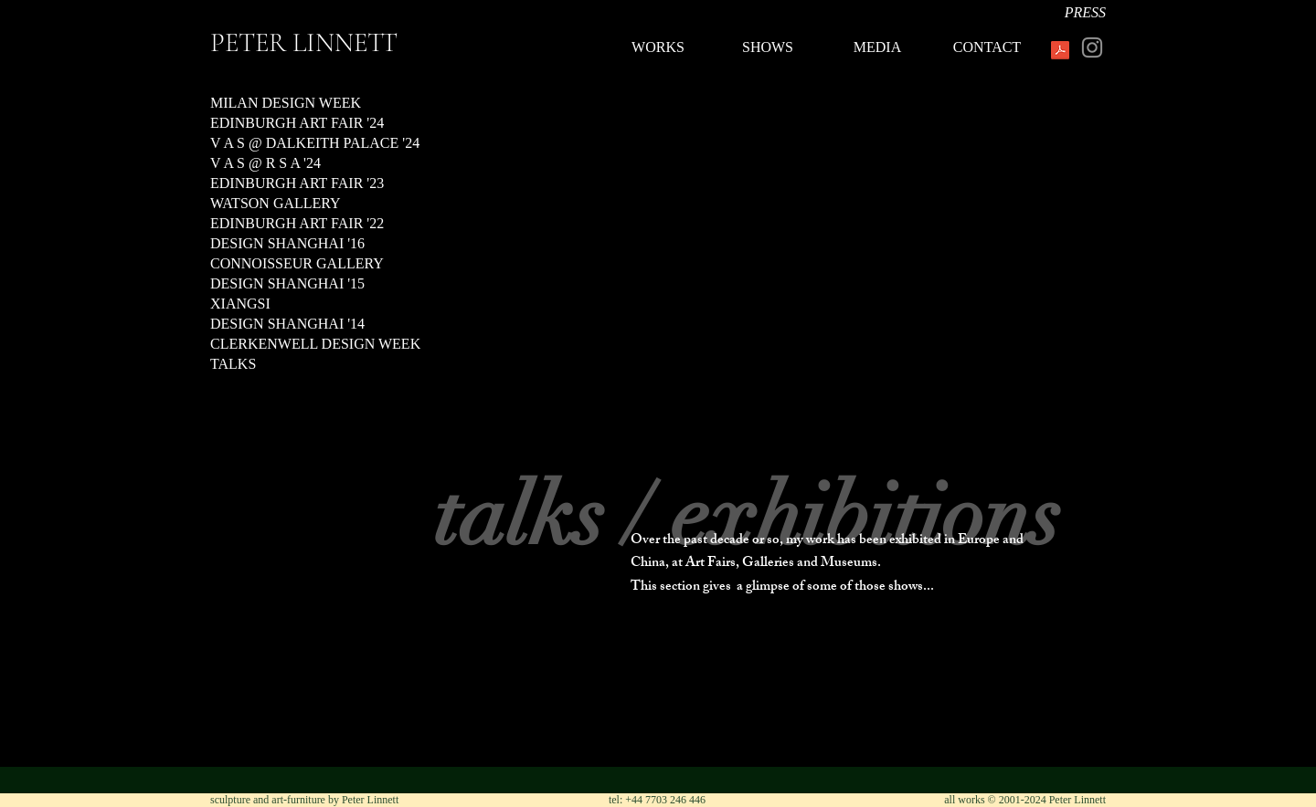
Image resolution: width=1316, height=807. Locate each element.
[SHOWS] (767, 47)
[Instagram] (1092, 47)
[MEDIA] (877, 47)
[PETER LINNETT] (352, 43)
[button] (658, 383)
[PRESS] (1051, 13)
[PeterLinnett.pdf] (1060, 52)
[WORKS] (658, 47)
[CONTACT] (987, 47)
